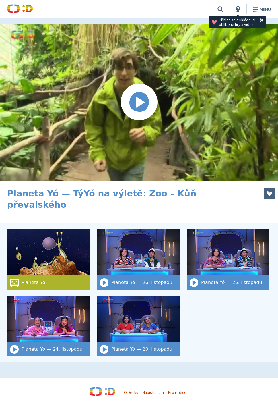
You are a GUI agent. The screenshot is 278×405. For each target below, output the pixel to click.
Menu (261, 9)
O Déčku (131, 392)
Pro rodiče (177, 392)
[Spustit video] (139, 102)
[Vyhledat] (220, 9)
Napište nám (153, 392)
